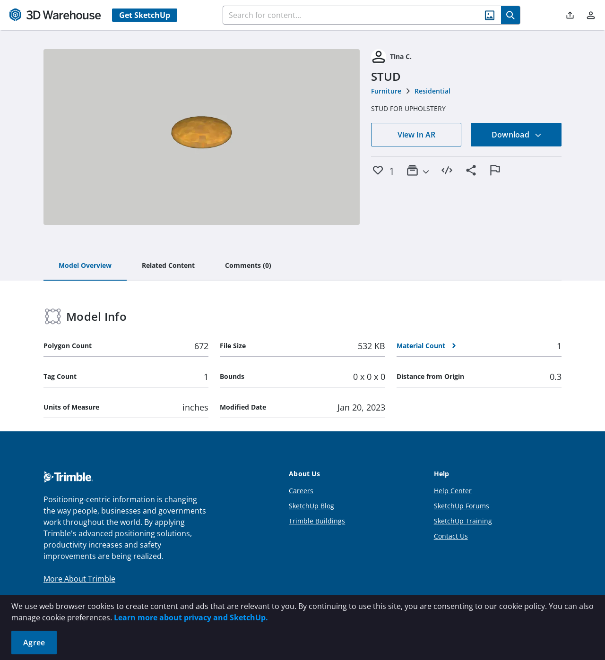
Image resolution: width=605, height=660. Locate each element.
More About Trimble (79, 579)
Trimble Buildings (317, 520)
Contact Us (451, 535)
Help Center (453, 490)
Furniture (386, 90)
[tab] (85, 266)
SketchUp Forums (461, 505)
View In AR (416, 134)
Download (517, 134)
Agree (34, 642)
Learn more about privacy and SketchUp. (191, 617)
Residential (432, 90)
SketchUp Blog (311, 505)
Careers (301, 490)
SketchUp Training (463, 520)
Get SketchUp (144, 15)
